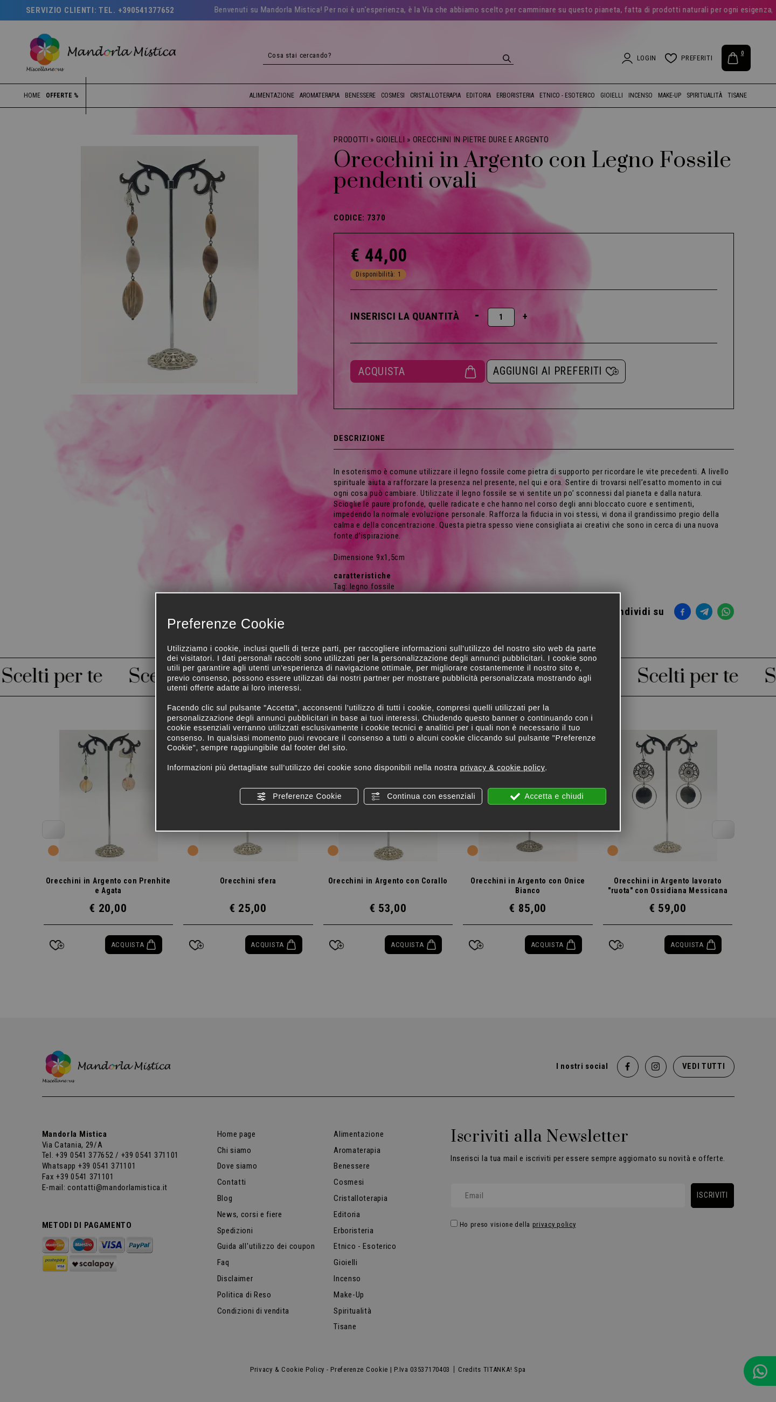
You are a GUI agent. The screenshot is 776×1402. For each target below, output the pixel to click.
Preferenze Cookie (299, 796)
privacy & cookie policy (502, 767)
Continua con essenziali (423, 796)
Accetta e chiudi (547, 796)
